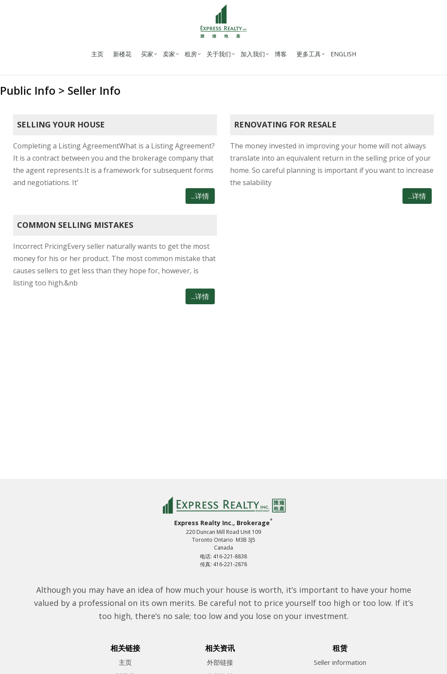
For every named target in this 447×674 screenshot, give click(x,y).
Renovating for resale (285, 124)
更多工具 (308, 54)
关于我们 (218, 54)
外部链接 (220, 662)
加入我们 (253, 54)
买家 (147, 54)
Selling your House (61, 124)
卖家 (169, 54)
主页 (97, 54)
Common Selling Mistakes (75, 225)
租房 (191, 54)
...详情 (200, 196)
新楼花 (122, 54)
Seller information (340, 662)
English (343, 54)
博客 (281, 54)
